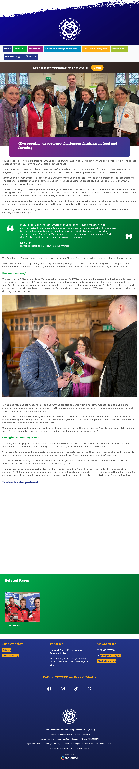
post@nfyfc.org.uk (110, 655)
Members (35, 49)
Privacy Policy (10, 655)
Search (31, 56)
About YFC (119, 49)
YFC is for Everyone (95, 49)
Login (97, 67)
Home (7, 49)
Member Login (13, 57)
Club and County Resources (62, 49)
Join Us (20, 49)
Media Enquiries (107, 661)
